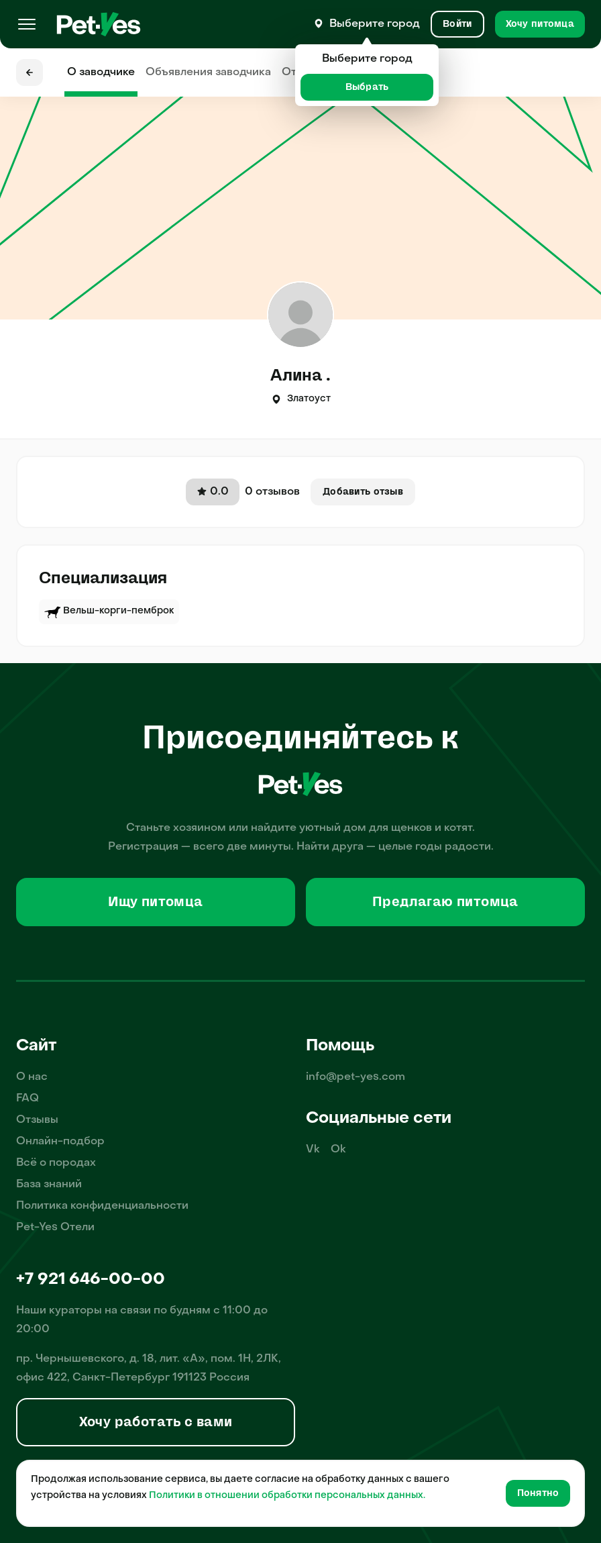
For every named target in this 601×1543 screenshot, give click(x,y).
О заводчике (101, 72)
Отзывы (37, 1120)
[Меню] (27, 24)
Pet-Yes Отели (55, 1227)
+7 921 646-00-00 (90, 1280)
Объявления (208, 72)
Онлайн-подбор (60, 1141)
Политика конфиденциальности (102, 1206)
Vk (313, 1149)
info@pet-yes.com (355, 1077)
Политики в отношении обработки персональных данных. (287, 1495)
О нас (32, 1077)
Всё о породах (56, 1163)
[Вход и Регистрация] (457, 24)
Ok (338, 1149)
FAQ (27, 1098)
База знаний (49, 1184)
